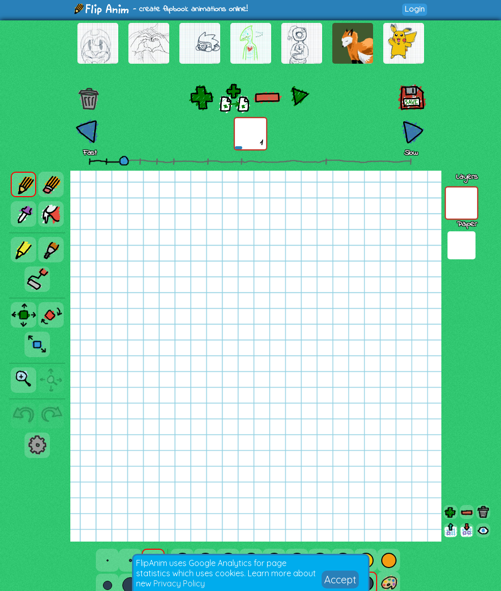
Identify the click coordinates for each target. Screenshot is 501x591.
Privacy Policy (179, 583)
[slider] (124, 160)
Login (415, 9)
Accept (340, 579)
